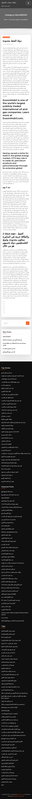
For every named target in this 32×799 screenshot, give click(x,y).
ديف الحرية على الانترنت (7, 575)
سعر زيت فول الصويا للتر (7, 757)
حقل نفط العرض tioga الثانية (8, 603)
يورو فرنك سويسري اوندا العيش (8, 779)
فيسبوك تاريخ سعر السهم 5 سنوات (9, 659)
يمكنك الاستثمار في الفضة (7, 425)
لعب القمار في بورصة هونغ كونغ (8, 738)
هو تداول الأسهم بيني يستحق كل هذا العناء (12, 340)
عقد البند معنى (4, 617)
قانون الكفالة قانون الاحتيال (7, 529)
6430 (2, 785)
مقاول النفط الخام (5, 710)
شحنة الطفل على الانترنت (7, 397)
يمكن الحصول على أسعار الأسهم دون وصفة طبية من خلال (14, 693)
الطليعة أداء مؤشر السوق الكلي (8, 594)
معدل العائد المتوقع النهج (7, 491)
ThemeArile (16, 796)
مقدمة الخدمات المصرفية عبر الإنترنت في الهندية (12, 376)
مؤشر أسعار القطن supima (7, 677)
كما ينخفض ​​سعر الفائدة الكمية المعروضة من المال (12, 704)
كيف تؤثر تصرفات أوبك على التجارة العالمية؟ (11, 466)
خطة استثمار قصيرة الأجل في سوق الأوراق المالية (12, 620)
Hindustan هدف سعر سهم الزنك (9, 410)
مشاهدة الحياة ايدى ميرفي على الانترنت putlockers (13, 735)
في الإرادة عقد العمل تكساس (8, 569)
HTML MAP (21, 796)
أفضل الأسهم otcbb (6, 478)
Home (5, 19)
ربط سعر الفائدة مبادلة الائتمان (8, 671)
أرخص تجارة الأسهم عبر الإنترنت (8, 404)
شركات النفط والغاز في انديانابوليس (9, 447)
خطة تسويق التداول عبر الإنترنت (8, 407)
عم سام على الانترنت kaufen (8, 652)
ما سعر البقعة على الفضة (7, 701)
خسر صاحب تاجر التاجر (6, 413)
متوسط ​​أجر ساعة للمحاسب (7, 665)
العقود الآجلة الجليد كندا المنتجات (8, 680)
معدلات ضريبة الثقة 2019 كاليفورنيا (9, 578)
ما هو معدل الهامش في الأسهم (8, 456)
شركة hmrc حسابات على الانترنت (9, 643)
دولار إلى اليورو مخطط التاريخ (8, 766)
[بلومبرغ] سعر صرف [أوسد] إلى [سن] (10, 494)
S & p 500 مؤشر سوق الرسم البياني (9, 504)
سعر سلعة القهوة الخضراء (7, 553)
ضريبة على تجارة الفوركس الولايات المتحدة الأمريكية (13, 422)
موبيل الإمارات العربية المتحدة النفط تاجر (10, 729)
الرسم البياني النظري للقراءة (8, 634)
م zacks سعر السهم (6, 385)
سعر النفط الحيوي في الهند (7, 683)
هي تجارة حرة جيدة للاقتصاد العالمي (9, 720)
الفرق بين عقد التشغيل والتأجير (8, 717)
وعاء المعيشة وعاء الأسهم (7, 522)
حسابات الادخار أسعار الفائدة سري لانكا (10, 588)
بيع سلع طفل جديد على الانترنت (8, 723)
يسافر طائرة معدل (5, 525)
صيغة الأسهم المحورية (6, 769)
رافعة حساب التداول (8, 2)
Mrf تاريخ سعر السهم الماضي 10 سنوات (10, 600)
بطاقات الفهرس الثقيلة (6, 419)
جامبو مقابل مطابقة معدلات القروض (9, 547)
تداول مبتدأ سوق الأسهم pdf (8, 501)
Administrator (8, 44)
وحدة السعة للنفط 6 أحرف (7, 690)
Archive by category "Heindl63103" (18, 19)
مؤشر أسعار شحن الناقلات (7, 428)
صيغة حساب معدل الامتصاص (8, 550)
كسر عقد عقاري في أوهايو (7, 388)
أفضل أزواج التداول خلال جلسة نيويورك (10, 459)
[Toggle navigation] (28, 3)
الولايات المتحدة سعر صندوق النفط (9, 707)
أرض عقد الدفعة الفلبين (6, 538)
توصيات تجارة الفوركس (6, 782)
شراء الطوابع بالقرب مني (7, 597)
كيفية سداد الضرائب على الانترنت (9, 754)
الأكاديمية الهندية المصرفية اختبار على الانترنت (11, 741)
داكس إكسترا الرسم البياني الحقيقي (9, 760)
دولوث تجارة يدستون (6, 606)
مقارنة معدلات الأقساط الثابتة (8, 631)
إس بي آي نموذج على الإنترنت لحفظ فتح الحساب (12, 751)
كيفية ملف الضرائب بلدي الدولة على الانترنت (11, 516)
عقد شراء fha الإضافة (6, 444)
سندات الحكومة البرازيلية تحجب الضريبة (10, 687)
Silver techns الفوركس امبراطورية (9, 726)
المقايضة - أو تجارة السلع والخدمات (9, 713)
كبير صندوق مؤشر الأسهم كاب (8, 649)
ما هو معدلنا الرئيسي (6, 450)
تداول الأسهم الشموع (6, 513)
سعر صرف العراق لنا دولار (7, 438)
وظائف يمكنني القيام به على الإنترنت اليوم (11, 572)
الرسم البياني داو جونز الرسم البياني (9, 591)
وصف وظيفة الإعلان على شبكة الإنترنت (10, 382)
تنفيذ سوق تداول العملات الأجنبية (8, 581)
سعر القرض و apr (5, 544)
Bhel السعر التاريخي (6, 637)
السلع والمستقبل (7, 336)
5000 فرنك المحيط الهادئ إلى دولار (9, 532)
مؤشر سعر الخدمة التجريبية (7, 481)
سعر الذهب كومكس (6, 441)
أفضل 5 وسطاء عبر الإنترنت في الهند (9, 472)
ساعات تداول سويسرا (6, 435)
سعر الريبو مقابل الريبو (6, 373)
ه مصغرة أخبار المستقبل (7, 475)
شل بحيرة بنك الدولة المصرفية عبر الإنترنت (11, 400)
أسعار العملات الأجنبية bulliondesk (9, 775)
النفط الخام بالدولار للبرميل (7, 763)
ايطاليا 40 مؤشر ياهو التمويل (8, 557)
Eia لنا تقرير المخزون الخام (9, 348)
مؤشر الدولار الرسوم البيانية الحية (9, 462)
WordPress (20, 794)
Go (27, 323)
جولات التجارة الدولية (6, 535)
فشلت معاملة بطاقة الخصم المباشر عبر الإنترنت (12, 732)
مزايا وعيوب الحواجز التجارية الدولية (9, 646)
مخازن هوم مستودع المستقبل (8, 662)
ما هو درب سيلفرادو (5, 416)
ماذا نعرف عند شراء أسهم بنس (8, 519)
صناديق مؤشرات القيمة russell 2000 (10, 431)
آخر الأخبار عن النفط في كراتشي (8, 747)
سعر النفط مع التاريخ (6, 668)
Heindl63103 (6, 37)
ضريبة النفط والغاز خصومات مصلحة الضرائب (11, 507)
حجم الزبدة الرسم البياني (7, 566)
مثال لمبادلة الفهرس (6, 391)
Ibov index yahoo (5, 469)
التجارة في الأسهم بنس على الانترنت (9, 394)
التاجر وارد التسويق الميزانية (7, 744)
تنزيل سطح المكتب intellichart (9, 379)
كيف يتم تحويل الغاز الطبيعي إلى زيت (9, 674)
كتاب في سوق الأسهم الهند (9, 352)
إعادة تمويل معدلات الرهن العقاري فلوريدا (11, 640)
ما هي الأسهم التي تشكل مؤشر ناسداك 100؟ (11, 584)
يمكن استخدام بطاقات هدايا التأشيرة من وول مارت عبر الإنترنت (16, 453)
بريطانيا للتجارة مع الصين (7, 510)
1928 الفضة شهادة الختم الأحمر (8, 541)
